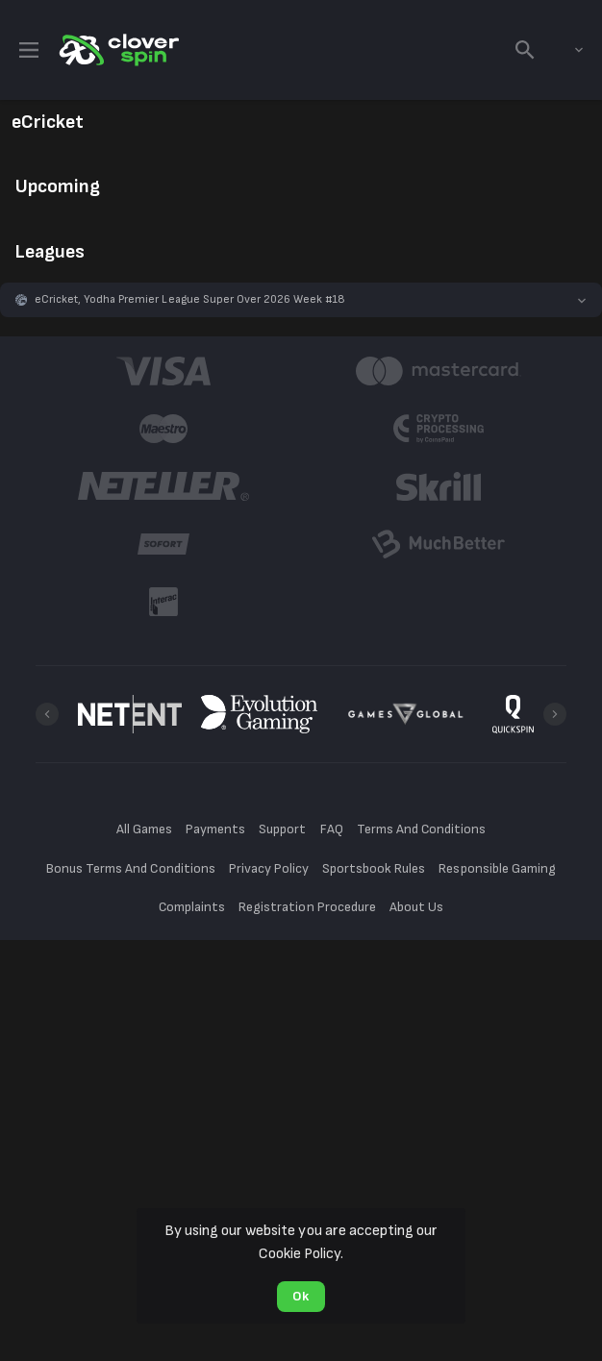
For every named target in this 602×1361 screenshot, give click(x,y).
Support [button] (282, 829)
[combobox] (564, 50)
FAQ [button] (331, 829)
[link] (117, 50)
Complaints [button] (192, 907)
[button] (301, 300)
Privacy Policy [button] (269, 868)
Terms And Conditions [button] (421, 829)
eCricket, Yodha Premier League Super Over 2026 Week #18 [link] (190, 299)
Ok (300, 1296)
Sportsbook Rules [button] (373, 868)
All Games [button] (144, 829)
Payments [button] (215, 829)
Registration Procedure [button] (307, 907)
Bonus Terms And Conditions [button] (130, 868)
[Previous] (47, 714)
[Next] (554, 714)
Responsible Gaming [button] (497, 868)
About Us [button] (416, 907)
